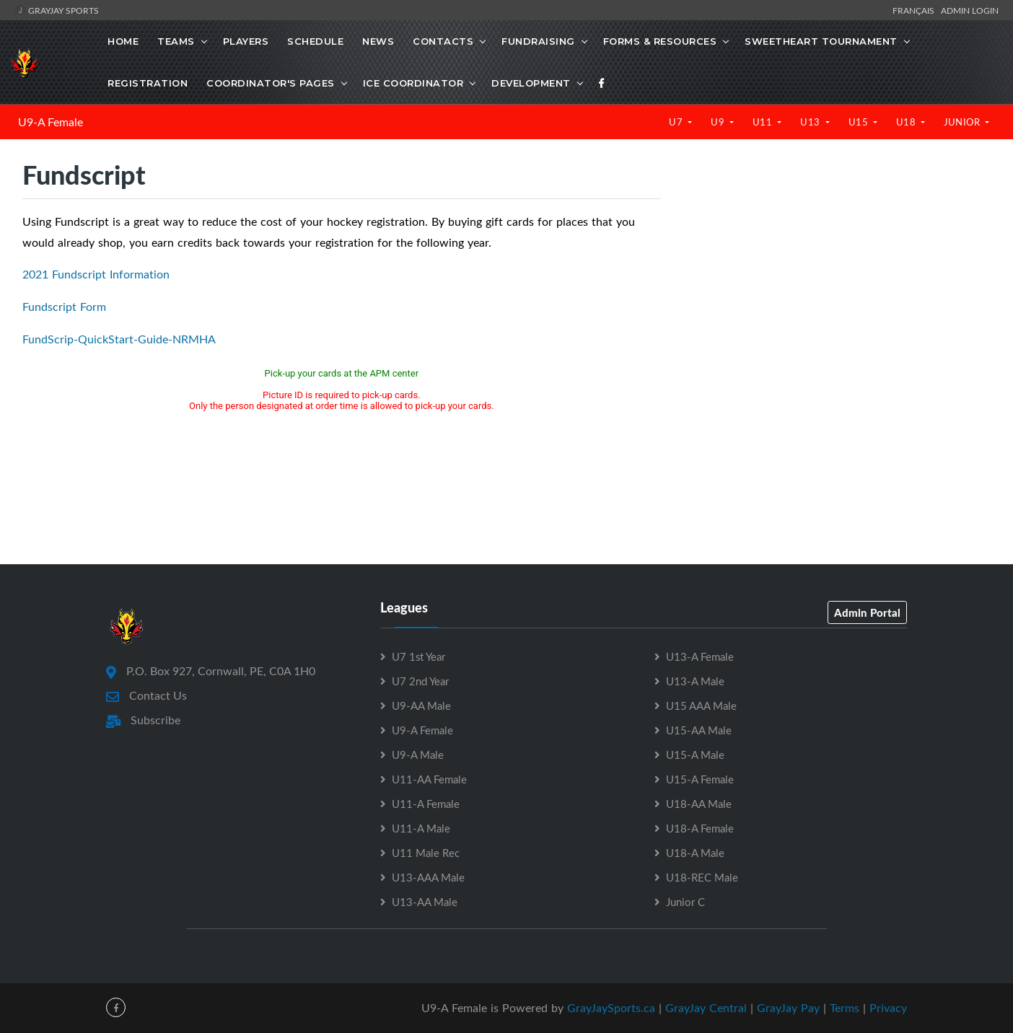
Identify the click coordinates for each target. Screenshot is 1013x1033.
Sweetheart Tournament (821, 41)
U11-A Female (426, 803)
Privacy (888, 1008)
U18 (907, 121)
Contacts (443, 41)
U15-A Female (700, 779)
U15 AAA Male (701, 705)
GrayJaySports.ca (611, 1008)
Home (123, 41)
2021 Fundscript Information (96, 274)
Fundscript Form (64, 307)
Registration (148, 83)
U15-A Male (695, 754)
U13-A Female (700, 656)
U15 (859, 121)
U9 (719, 121)
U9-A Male (418, 754)
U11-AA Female (429, 779)
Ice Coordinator (413, 83)
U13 (811, 121)
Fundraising (538, 41)
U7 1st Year (418, 656)
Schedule (315, 41)
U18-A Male (695, 852)
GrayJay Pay (788, 1008)
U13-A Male (695, 681)
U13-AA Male (424, 901)
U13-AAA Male (428, 877)
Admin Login (970, 10)
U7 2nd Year (420, 681)
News (378, 41)
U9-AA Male (421, 705)
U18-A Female (700, 828)
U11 (764, 121)
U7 (677, 121)
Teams (176, 41)
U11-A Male (421, 828)
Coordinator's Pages (270, 83)
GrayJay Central (706, 1008)
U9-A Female (50, 122)
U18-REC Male (702, 877)
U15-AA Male (699, 730)
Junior (963, 121)
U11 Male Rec (426, 852)
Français (916, 10)
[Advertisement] (837, 281)
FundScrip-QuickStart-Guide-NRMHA (119, 339)
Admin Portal (867, 612)
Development (531, 83)
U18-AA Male (699, 803)
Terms (844, 1008)
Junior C (685, 901)
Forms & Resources (660, 41)
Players (246, 41)
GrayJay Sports (56, 10)
